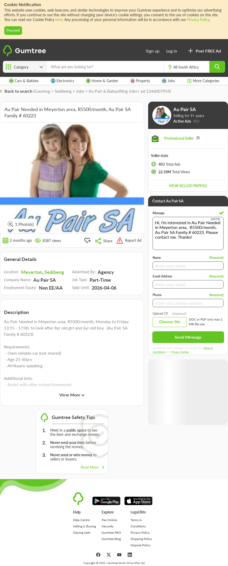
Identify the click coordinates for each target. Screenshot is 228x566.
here (59, 19)
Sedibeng (54, 272)
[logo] (25, 55)
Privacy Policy (198, 19)
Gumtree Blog (111, 539)
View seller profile (188, 186)
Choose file (169, 321)
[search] (217, 67)
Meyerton (31, 272)
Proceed (13, 30)
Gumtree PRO (111, 532)
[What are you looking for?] (105, 67)
